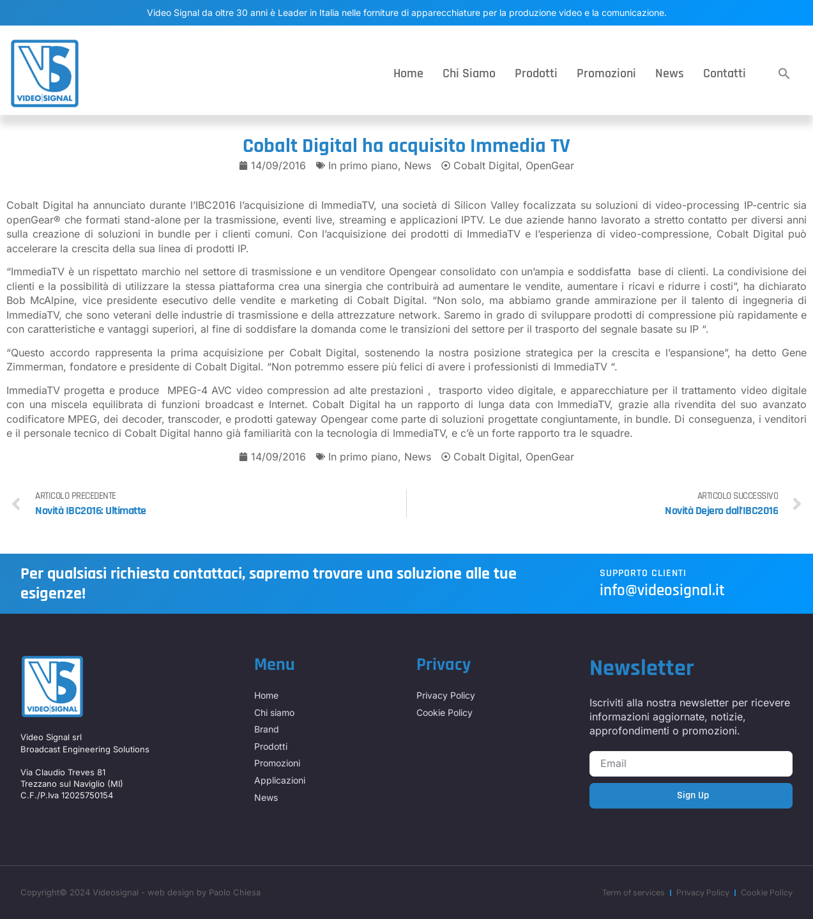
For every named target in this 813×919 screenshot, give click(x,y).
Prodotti (536, 73)
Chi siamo (469, 73)
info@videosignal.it (662, 591)
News (669, 73)
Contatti (724, 73)
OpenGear (550, 165)
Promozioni (606, 73)
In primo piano (363, 165)
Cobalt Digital (486, 165)
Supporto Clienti (643, 573)
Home (408, 73)
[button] (784, 73)
